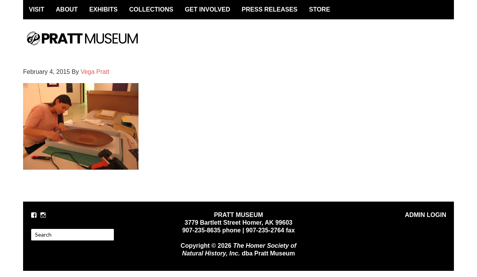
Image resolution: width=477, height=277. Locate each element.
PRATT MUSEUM (90, 45)
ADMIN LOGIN (425, 215)
